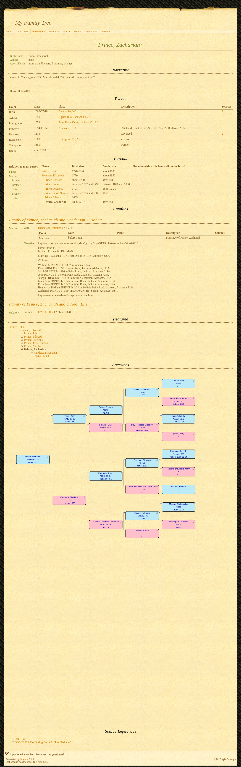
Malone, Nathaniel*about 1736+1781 (142, 516)
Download (106, 31)
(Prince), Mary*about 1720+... (105, 428)
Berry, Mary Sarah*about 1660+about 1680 (178, 401)
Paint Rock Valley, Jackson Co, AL (78, 122)
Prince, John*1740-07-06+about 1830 (69, 419)
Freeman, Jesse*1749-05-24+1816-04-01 (105, 476)
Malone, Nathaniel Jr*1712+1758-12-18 (178, 507)
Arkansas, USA (67, 128)
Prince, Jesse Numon (56, 193)
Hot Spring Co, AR (69, 139)
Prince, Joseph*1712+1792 (106, 410)
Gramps (24, 759)
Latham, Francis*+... (178, 489)
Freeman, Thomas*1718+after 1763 (142, 463)
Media (77, 31)
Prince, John (49, 171)
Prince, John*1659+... (178, 383)
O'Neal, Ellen (45, 312)
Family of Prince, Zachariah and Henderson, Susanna (55, 220)
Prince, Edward (53, 179)
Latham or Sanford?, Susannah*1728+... (142, 489)
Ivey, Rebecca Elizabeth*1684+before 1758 (142, 428)
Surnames (54, 31)
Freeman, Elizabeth (53, 175)
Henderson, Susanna (49, 227)
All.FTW (20, 739)
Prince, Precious (53, 188)
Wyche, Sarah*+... (142, 533)
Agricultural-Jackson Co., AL (75, 116)
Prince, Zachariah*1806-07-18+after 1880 (33, 459)
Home (9, 31)
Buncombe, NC (67, 111)
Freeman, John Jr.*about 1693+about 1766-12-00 (178, 454)
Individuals (38, 31)
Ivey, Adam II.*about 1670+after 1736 (178, 419)
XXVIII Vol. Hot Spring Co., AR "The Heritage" (43, 742)
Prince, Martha (52, 197)
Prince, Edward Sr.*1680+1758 (142, 392)
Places (66, 31)
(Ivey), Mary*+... (178, 436)
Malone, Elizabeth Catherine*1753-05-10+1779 (106, 524)
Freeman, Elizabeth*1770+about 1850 (69, 500)
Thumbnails (91, 31)
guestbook (57, 754)
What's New (22, 31)
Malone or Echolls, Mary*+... (178, 472)
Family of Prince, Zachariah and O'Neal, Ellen (49, 304)
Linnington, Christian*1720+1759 (178, 524)
